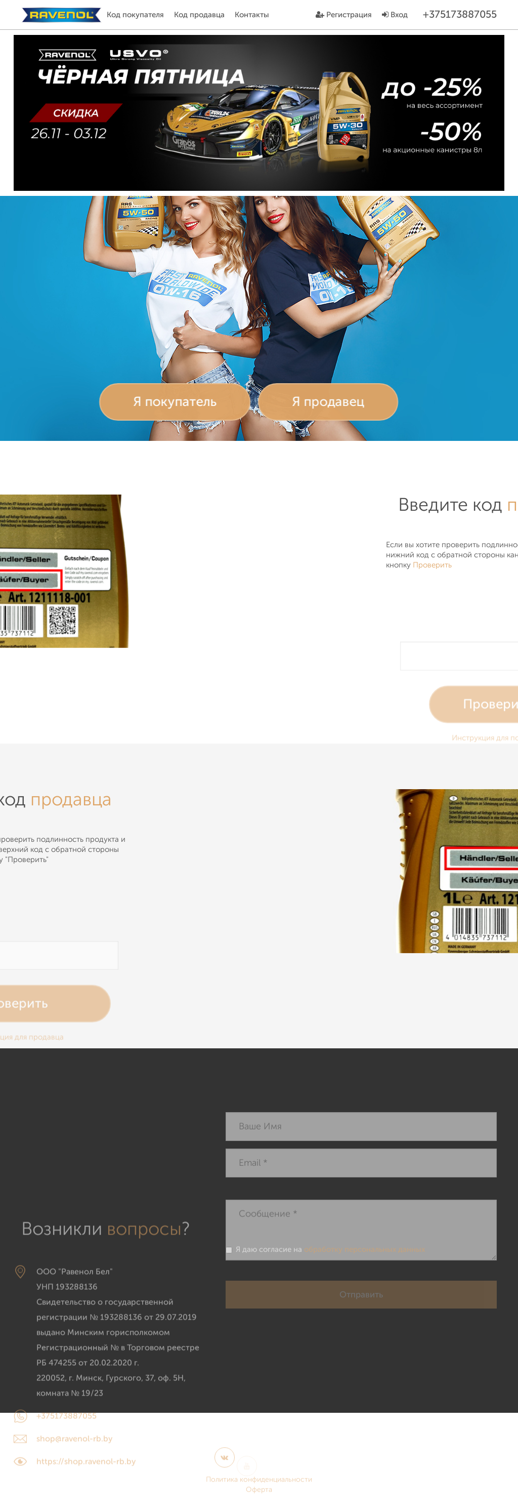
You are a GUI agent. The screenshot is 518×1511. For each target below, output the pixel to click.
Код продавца (199, 15)
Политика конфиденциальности (259, 1484)
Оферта (259, 1494)
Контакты (252, 15)
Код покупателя (135, 15)
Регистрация (344, 15)
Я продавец (314, 401)
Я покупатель (160, 401)
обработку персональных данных (364, 1252)
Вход (395, 15)
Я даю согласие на (325, 1252)
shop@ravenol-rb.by (74, 1504)
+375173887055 (66, 1482)
